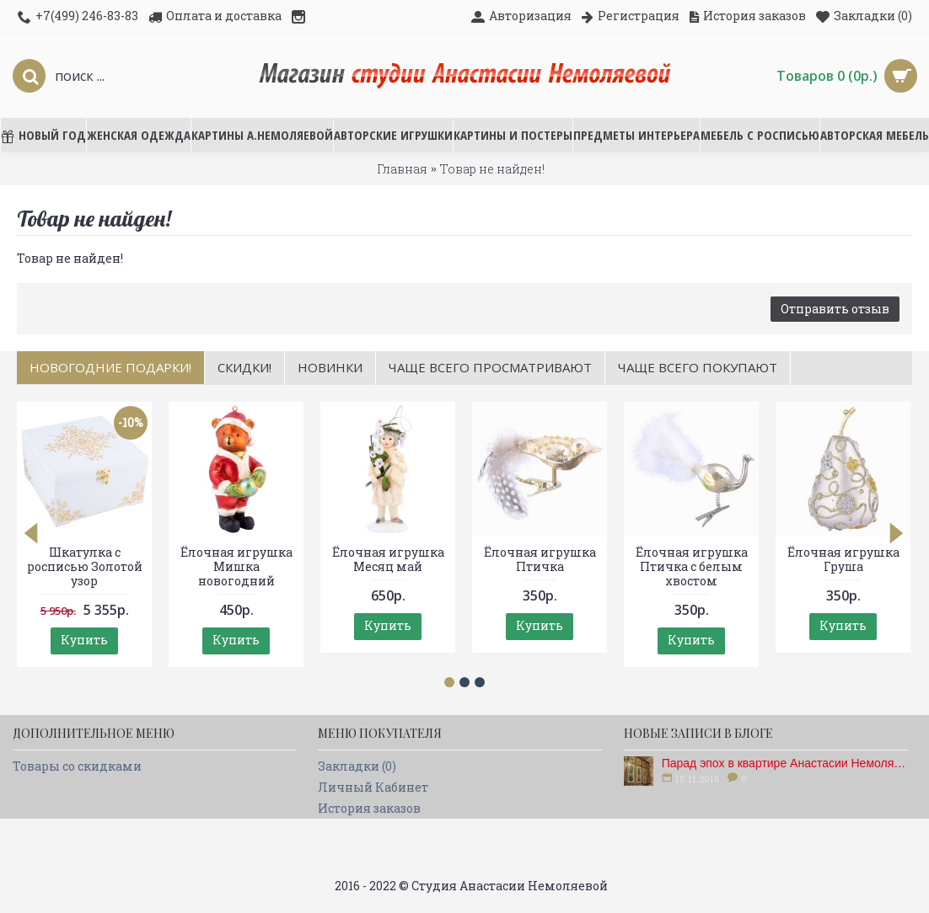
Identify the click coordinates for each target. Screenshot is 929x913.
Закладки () (357, 766)
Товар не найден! (492, 169)
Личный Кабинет (373, 787)
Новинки (330, 367)
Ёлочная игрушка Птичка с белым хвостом (692, 566)
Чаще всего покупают (697, 367)
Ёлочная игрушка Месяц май (388, 559)
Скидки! (244, 367)
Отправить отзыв (835, 309)
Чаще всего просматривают (490, 367)
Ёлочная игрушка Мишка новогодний (236, 566)
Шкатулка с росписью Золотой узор (84, 566)
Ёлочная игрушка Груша (843, 559)
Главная (402, 169)
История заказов (369, 808)
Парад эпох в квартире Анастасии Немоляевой (785, 763)
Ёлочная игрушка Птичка (540, 559)
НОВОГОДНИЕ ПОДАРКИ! (110, 367)
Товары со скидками (77, 766)
